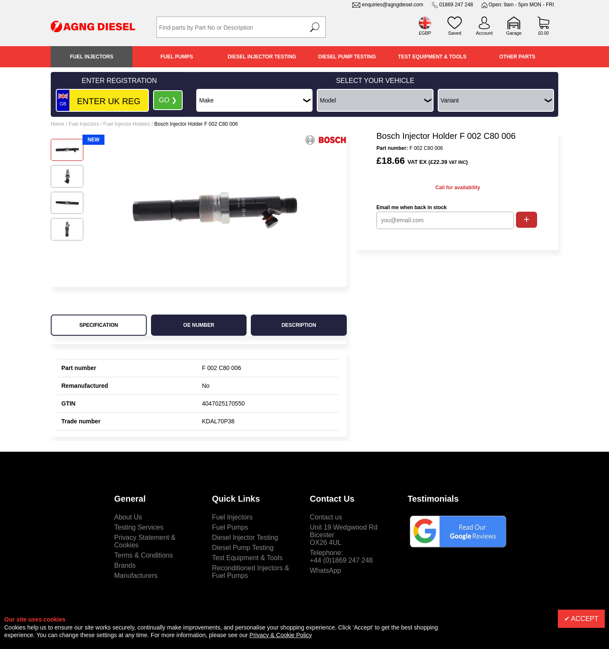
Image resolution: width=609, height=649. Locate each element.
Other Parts (517, 57)
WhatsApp (325, 570)
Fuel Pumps (176, 57)
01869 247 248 (456, 5)
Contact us (326, 517)
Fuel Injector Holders (126, 124)
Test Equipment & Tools (432, 57)
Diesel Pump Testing (347, 57)
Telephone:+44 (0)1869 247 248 (341, 556)
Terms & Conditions (143, 555)
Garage (514, 33)
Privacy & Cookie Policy (281, 635)
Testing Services (139, 527)
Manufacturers (135, 575)
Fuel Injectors (91, 57)
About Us (128, 517)
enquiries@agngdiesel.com (392, 5)
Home (57, 124)
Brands (125, 565)
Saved (454, 33)
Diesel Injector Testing (262, 57)
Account (484, 33)
